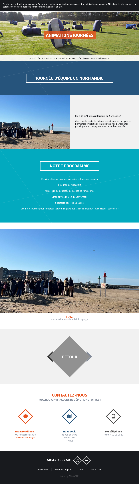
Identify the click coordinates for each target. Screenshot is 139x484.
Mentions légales (63, 469)
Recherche (43, 469)
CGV (81, 469)
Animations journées (67, 58)
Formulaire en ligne (25, 437)
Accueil (33, 58)
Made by (69, 476)
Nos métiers (47, 58)
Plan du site (95, 469)
